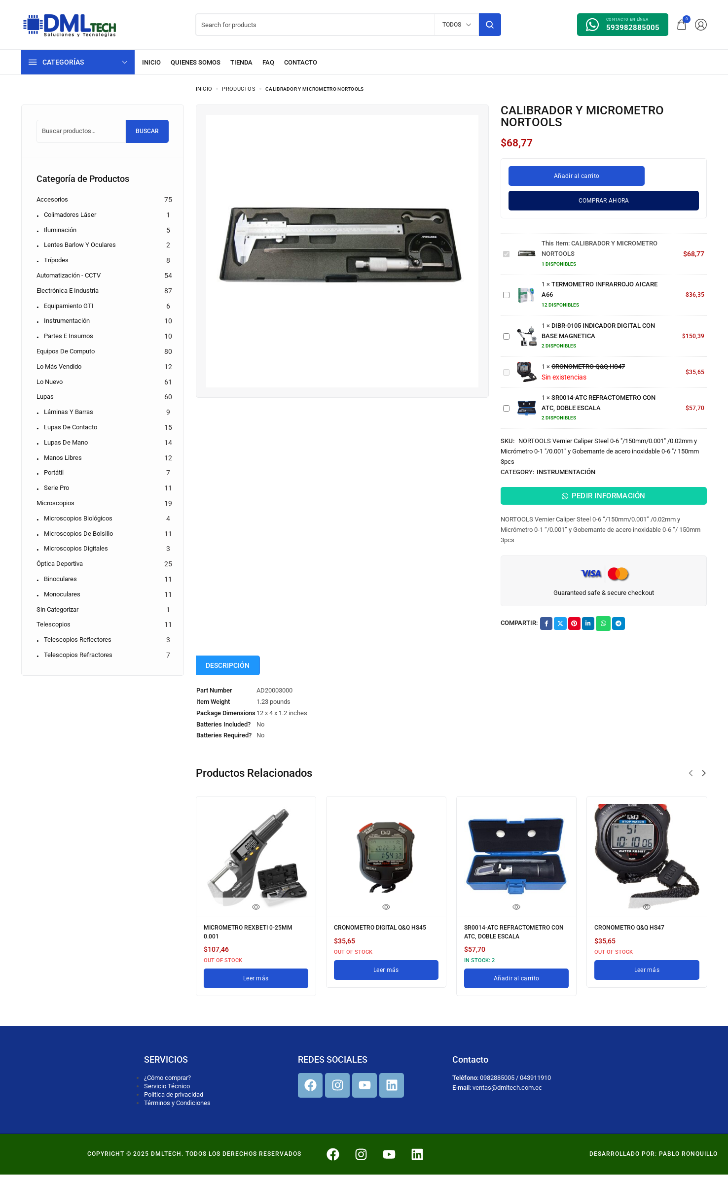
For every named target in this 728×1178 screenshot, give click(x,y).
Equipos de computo (65, 351)
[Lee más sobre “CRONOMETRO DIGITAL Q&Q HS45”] (386, 982)
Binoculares (60, 579)
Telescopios (53, 624)
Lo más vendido (58, 366)
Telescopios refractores (78, 654)
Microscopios (55, 503)
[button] (690, 781)
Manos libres (63, 457)
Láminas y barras (68, 412)
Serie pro (56, 487)
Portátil (54, 472)
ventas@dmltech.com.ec (507, 1091)
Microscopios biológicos (78, 518)
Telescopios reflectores (77, 639)
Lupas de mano (66, 442)
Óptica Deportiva (59, 563)
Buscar (147, 131)
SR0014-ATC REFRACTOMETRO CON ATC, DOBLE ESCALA (503, 403)
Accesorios (52, 199)
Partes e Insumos (68, 336)
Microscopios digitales (76, 548)
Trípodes (56, 260)
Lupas (45, 396)
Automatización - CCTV (68, 275)
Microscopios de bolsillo (78, 533)
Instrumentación (566, 472)
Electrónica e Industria (67, 290)
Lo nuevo (49, 381)
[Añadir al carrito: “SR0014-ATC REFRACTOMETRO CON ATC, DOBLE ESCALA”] (516, 982)
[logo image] (70, 24)
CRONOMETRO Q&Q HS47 (503, 367)
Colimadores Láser (70, 214)
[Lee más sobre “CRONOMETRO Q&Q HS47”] (646, 975)
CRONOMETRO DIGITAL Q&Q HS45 (379, 938)
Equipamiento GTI (69, 306)
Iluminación (60, 230)
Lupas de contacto (70, 427)
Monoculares (62, 594)
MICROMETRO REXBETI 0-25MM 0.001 (255, 938)
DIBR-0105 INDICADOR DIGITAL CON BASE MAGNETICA (503, 331)
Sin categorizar (57, 609)
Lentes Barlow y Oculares (80, 244)
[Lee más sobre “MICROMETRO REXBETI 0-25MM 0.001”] (256, 982)
